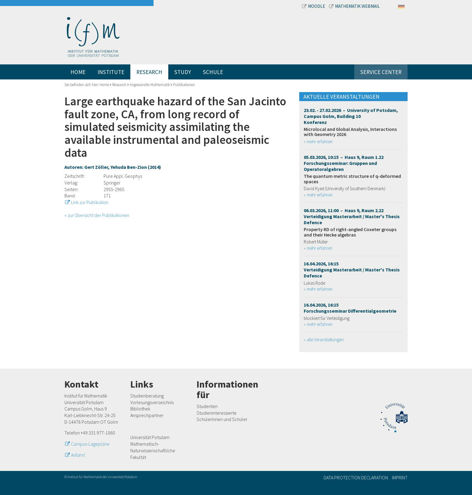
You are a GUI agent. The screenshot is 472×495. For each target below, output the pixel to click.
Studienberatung (147, 396)
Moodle (314, 6)
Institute (111, 72)
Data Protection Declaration (356, 478)
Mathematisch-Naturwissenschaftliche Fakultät (152, 450)
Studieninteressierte (217, 413)
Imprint (400, 478)
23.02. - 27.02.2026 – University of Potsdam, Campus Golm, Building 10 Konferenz (351, 116)
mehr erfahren (320, 141)
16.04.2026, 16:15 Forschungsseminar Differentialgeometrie (350, 308)
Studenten (207, 406)
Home (77, 72)
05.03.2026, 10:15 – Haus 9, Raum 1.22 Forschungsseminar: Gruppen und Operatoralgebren (344, 163)
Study (182, 72)
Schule (213, 72)
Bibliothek (140, 409)
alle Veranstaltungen (325, 339)
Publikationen (184, 84)
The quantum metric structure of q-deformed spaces (352, 178)
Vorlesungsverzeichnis (152, 402)
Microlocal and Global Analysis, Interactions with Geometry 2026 (350, 132)
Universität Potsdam (149, 437)
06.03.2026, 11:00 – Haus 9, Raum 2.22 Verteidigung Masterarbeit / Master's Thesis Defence (352, 216)
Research (149, 72)
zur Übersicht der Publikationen (98, 215)
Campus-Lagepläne (90, 444)
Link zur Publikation (89, 202)
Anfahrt (78, 455)
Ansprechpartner (146, 415)
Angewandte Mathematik (150, 84)
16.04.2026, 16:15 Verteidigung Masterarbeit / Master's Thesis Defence (352, 270)
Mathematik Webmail (354, 6)
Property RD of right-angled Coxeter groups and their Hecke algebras (350, 232)
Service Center (381, 72)
